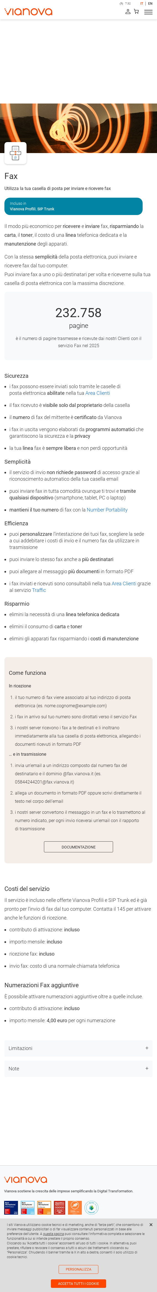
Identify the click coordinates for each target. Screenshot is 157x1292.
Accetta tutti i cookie (78, 1284)
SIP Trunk (45, 209)
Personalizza (78, 1269)
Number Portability (107, 510)
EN (150, 4)
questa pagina (53, 1234)
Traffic (39, 590)
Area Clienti (97, 393)
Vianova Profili (23, 209)
